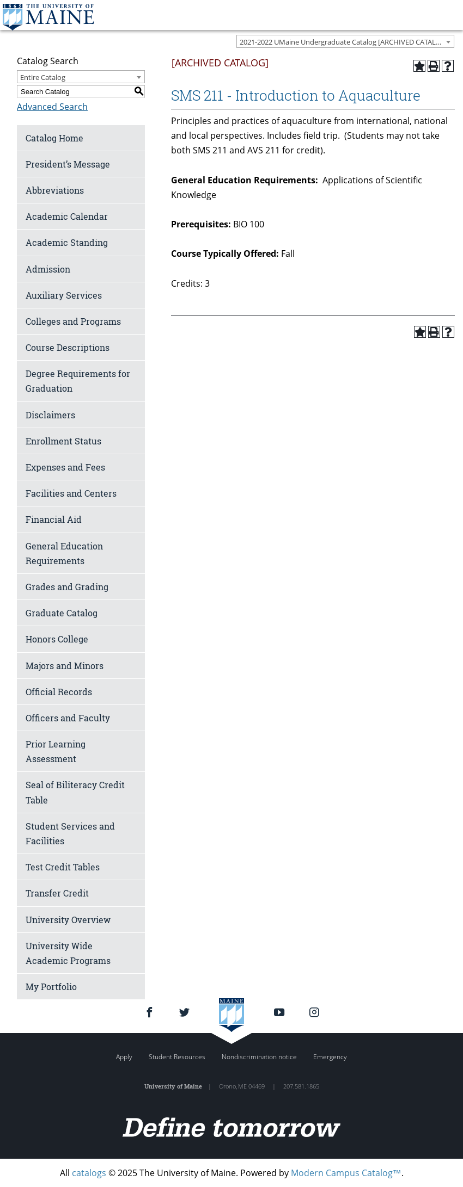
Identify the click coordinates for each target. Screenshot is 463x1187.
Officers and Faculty (68, 718)
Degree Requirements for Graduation (78, 381)
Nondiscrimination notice (259, 1056)
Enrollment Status (63, 441)
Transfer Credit (57, 893)
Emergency (330, 1056)
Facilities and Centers (71, 493)
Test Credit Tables (63, 867)
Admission (48, 269)
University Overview (68, 919)
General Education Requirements (64, 553)
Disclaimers (50, 415)
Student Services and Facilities (70, 833)
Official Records (59, 691)
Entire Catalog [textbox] (42, 77)
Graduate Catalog (62, 613)
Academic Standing (67, 242)
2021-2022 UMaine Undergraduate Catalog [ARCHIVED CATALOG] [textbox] (344, 42)
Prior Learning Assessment (56, 751)
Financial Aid (54, 519)
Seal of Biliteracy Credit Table (75, 792)
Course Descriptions (67, 347)
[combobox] (345, 41)
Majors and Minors (64, 665)
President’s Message (68, 164)
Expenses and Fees (65, 467)
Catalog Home (54, 138)
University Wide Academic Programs (68, 953)
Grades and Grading (67, 586)
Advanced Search (52, 107)
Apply (124, 1056)
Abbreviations (55, 190)
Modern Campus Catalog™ (346, 1173)
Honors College (57, 639)
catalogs (89, 1173)
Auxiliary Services (64, 295)
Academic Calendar (67, 216)
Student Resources (177, 1056)
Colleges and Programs (73, 321)
